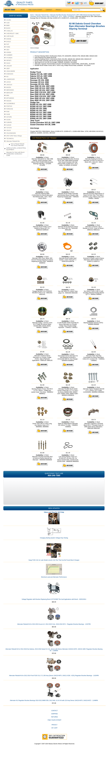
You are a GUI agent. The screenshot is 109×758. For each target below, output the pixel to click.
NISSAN (8, 105)
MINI (7, 100)
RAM (7, 116)
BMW (8, 30)
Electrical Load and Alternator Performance (54, 581)
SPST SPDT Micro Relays (14, 140)
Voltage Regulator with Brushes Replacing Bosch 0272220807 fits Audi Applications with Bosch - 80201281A (54, 604)
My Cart (55, 732)
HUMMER (9, 59)
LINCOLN (9, 89)
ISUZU (8, 67)
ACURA (8, 24)
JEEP (8, 73)
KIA (7, 81)
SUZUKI (8, 129)
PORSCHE (9, 113)
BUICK (8, 32)
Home (32, 19)
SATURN (9, 121)
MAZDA (8, 92)
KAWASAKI (9, 78)
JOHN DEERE (10, 76)
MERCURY (9, 97)
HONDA (8, 57)
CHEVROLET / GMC (12, 38)
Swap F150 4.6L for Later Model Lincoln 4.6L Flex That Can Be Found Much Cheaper (54, 564)
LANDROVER (10, 84)
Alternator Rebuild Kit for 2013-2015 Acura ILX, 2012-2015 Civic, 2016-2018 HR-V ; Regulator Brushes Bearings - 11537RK (54, 628)
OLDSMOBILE (10, 108)
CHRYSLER (10, 41)
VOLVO (8, 135)
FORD (8, 51)
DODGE (8, 43)
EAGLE (8, 46)
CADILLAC (9, 35)
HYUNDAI (9, 62)
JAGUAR (9, 70)
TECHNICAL (10, 143)
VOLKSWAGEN (11, 137)
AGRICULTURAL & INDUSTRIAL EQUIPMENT (16, 153)
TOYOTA (9, 132)
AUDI (8, 27)
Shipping (54, 718)
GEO (7, 54)
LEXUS (8, 86)
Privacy (58, 14)
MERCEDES (10, 94)
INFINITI (8, 65)
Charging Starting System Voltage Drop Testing (54, 542)
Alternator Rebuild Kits (13, 146)
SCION (8, 124)
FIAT (7, 49)
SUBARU (9, 127)
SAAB (8, 119)
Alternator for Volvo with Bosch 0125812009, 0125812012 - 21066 (15, 158)
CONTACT (49, 14)
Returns (54, 721)
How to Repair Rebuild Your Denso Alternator (17, 149)
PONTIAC (9, 111)
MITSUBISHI (10, 102)
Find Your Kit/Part (35, 14)
